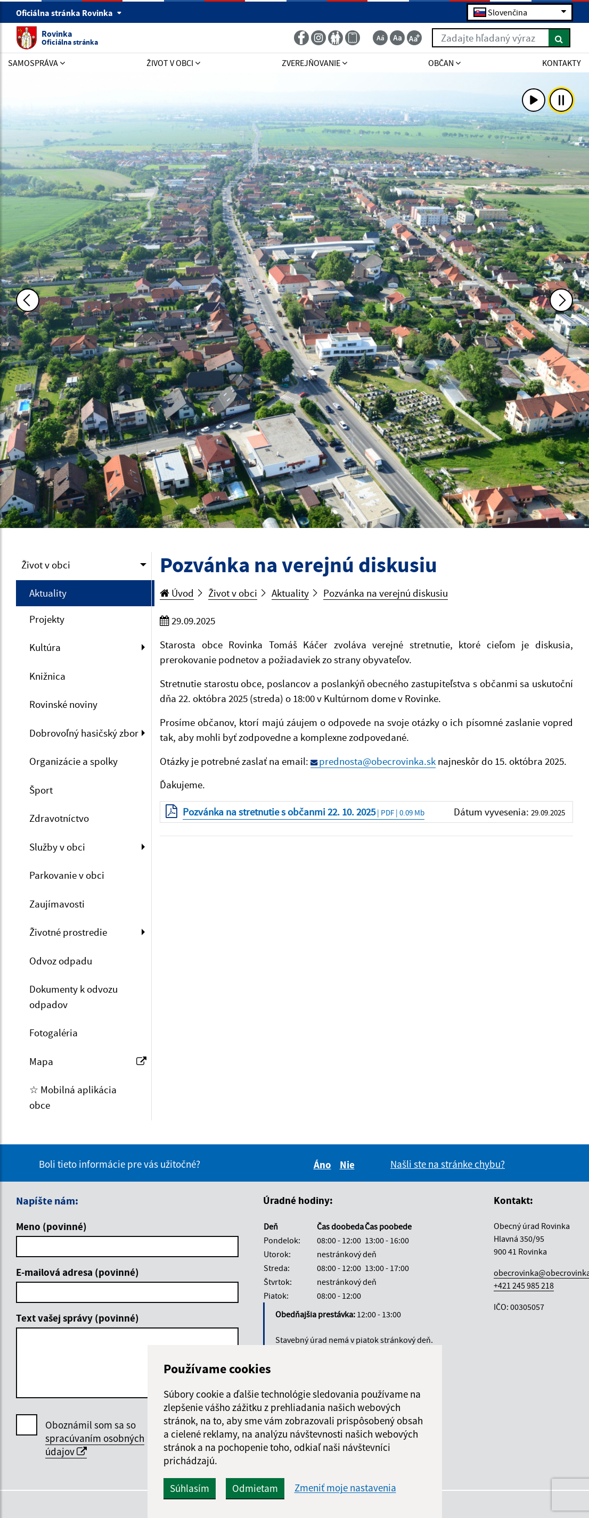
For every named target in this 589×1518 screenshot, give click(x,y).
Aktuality (48, 593)
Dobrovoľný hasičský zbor (83, 733)
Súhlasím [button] (189, 1488)
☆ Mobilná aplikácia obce (73, 1097)
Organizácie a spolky (73, 761)
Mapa (87, 1061)
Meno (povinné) (51, 1226)
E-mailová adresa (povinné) (77, 1272)
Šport (41, 789)
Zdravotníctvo (59, 818)
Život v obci (45, 564)
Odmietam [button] (255, 1488)
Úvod (177, 593)
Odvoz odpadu (60, 960)
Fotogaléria (53, 1032)
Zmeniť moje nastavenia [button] (345, 1488)
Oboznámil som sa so (94, 1438)
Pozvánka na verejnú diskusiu (385, 593)
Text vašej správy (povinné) (77, 1317)
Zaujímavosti (57, 903)
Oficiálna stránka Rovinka (69, 12)
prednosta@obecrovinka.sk (377, 761)
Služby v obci (57, 846)
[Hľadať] (559, 37)
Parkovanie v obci (66, 875)
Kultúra (45, 647)
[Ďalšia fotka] (561, 300)
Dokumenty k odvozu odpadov (73, 997)
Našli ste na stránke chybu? (447, 1164)
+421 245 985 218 (524, 1285)
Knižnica (47, 676)
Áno (324, 1164)
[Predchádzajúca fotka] (27, 300)
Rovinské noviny (63, 704)
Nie (349, 1164)
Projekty (46, 619)
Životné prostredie (68, 932)
